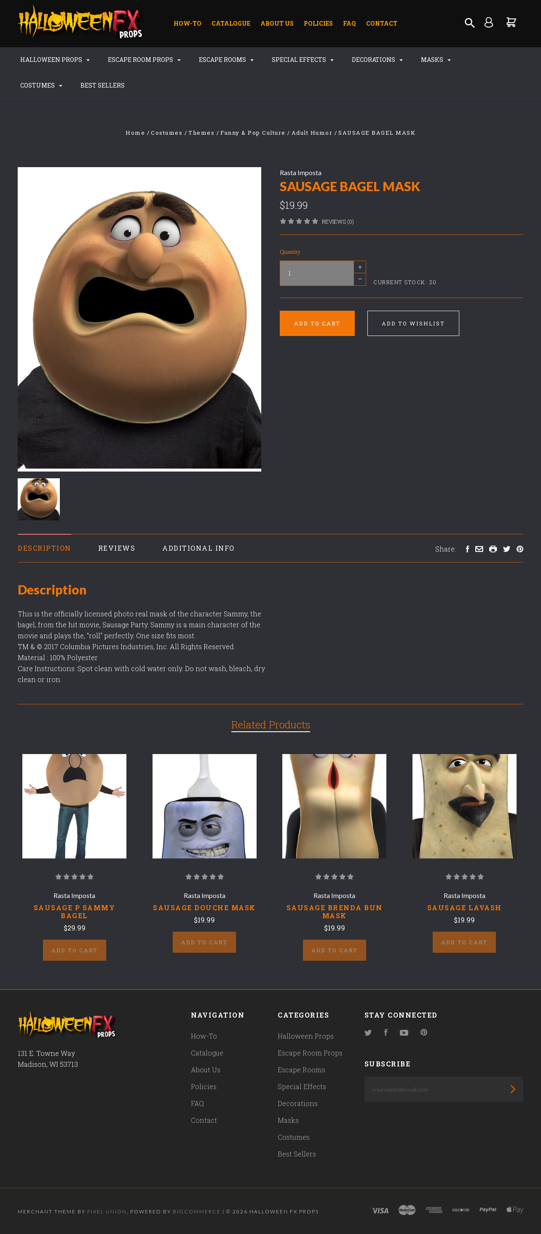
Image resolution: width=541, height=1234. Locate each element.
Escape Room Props (144, 60)
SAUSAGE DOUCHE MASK (204, 907)
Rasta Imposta (300, 172)
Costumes (41, 85)
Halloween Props (55, 60)
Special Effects (303, 60)
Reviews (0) (338, 221)
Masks (436, 60)
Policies (318, 23)
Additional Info (198, 548)
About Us (277, 23)
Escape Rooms (226, 60)
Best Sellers (102, 85)
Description (44, 548)
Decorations (377, 60)
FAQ (349, 23)
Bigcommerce (197, 1211)
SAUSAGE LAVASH (464, 907)
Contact (381, 23)
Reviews (117, 548)
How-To (187, 23)
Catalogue (231, 23)
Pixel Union (107, 1211)
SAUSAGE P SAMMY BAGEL (74, 911)
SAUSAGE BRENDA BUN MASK (335, 911)
